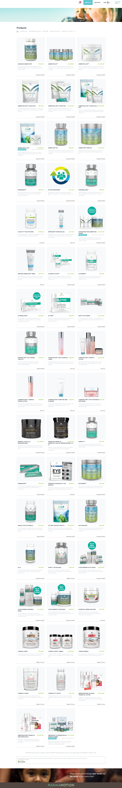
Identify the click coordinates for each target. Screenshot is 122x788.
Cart (106, 2)
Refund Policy (21, 760)
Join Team (97, 2)
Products (88, 2)
